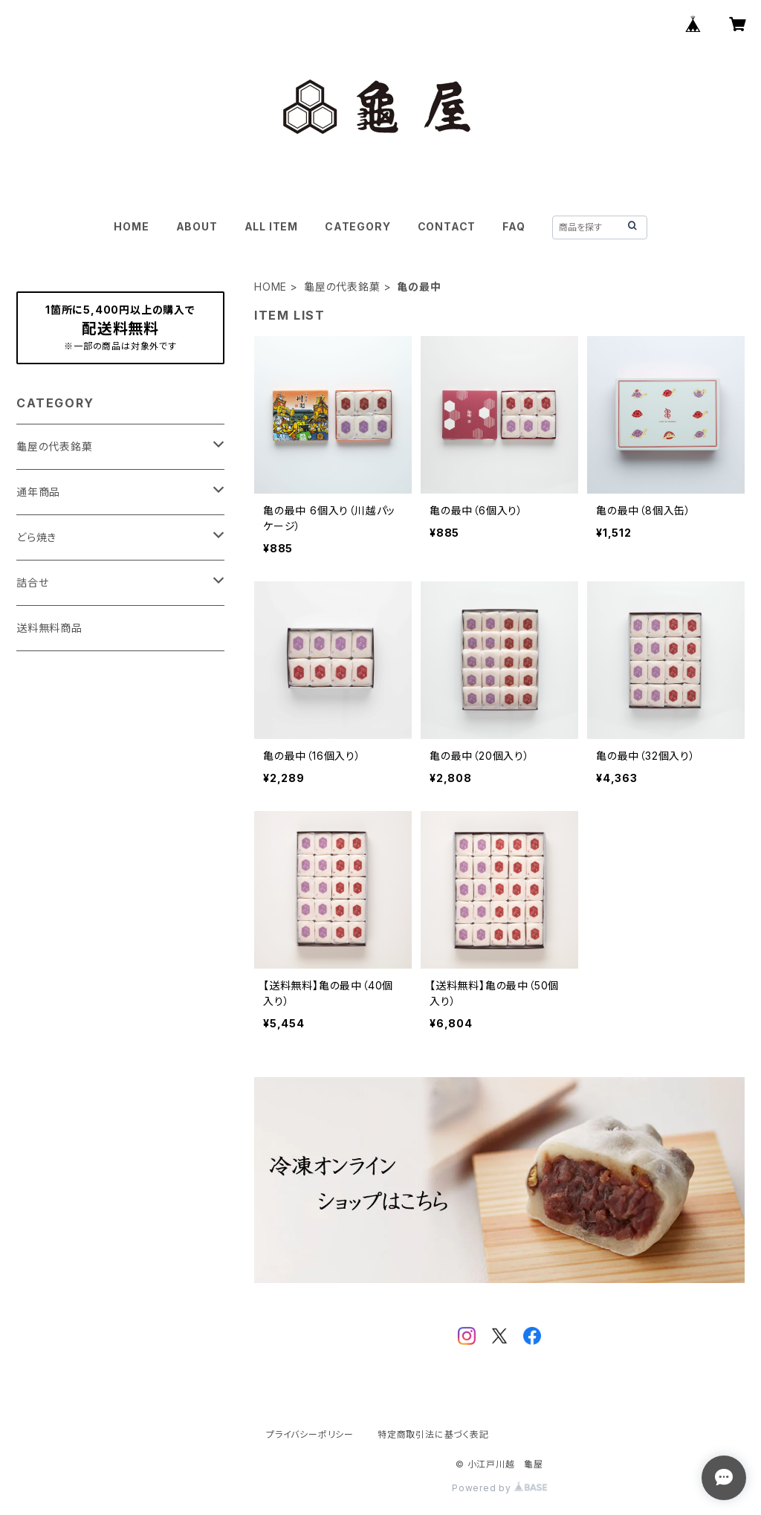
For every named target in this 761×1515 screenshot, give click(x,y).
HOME (131, 226)
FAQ (513, 226)
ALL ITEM (271, 226)
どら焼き (36, 537)
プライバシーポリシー (310, 1434)
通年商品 (38, 491)
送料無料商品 (49, 627)
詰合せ (32, 582)
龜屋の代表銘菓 (342, 286)
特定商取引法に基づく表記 (433, 1434)
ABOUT (197, 226)
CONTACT (447, 226)
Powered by (499, 1487)
